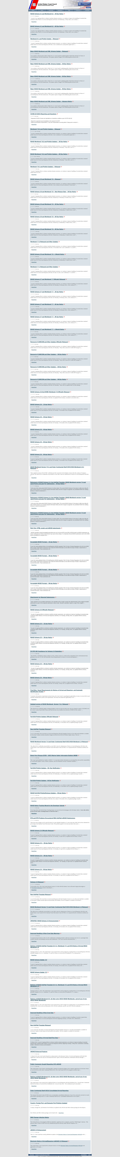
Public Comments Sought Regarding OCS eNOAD (45, 1064)
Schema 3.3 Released (37, 882)
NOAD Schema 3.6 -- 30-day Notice (41, 417)
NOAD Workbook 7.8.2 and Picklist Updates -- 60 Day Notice (48, 154)
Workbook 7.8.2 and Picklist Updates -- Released (45, 129)
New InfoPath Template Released (40, 729)
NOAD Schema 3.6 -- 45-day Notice (41, 429)
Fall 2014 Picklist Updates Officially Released (44, 716)
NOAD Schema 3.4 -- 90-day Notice (41, 869)
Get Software (84, 1154)
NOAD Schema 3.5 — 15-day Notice (41, 623)
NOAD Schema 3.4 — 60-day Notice (41, 855)
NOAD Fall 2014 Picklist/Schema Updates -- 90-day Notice (48, 793)
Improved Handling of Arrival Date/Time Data (44, 1038)
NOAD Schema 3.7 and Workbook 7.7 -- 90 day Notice (46, 317)
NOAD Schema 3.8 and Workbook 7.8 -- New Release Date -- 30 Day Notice (53, 191)
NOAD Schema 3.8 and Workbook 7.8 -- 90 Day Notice (46, 229)
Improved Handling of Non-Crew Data (41, 1013)
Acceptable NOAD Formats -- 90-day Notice (43, 583)
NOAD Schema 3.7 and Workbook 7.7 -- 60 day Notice (46, 304)
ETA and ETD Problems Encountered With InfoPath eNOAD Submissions (52, 818)
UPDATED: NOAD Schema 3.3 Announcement (44, 921)
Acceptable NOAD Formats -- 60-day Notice (43, 569)
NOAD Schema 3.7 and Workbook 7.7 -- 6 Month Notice (47, 329)
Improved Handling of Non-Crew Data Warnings (45, 933)
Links (89, 1154)
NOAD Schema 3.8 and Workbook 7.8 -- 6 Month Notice (47, 254)
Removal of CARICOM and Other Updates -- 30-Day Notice (48, 354)
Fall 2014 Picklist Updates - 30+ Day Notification (45, 768)
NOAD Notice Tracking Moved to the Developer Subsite (47, 805)
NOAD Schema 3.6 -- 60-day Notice (41, 442)
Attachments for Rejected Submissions (42, 597)
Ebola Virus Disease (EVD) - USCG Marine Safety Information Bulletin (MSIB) (54, 755)
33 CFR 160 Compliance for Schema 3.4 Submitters (46, 651)
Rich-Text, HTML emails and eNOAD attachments (45, 528)
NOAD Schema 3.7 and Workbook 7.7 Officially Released (47, 279)
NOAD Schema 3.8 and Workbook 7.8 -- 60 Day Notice (46, 216)
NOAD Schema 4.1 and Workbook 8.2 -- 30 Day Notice (46, 14)
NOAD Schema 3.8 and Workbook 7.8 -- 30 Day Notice (46, 204)
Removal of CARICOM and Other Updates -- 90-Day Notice (48, 379)
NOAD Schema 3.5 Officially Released (42, 610)
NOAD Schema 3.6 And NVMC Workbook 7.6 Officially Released (50, 392)
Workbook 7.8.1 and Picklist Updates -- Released (45, 166)
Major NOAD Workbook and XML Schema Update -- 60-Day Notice (50, 76)
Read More (34, 21)
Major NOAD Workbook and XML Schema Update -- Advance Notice (51, 101)
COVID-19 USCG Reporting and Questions (43, 114)
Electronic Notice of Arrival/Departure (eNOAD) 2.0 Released (49, 1141)
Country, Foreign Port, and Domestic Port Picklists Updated (48, 1103)
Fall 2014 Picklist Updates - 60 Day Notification (44, 780)
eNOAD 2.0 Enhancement (38, 1130)
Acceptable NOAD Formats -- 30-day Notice (43, 556)
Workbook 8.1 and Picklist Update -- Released (44, 39)
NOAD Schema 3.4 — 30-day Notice (41, 843)
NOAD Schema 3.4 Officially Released (42, 830)
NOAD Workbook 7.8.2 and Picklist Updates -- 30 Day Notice (48, 141)
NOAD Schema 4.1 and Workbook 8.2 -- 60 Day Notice (46, 26)
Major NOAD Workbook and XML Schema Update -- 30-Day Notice (50, 64)
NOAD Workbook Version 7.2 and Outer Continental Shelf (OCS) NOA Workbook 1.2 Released (59, 907)
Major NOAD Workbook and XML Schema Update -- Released (49, 51)
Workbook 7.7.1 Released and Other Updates (44, 267)
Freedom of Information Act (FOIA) (42, 1154)
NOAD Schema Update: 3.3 (38, 960)
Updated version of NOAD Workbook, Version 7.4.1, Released (49, 704)
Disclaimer (32, 1154)
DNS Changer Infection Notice (39, 1117)
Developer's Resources (37, 887)
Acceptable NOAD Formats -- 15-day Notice (43, 542)
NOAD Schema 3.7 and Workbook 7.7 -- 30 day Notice (46, 292)
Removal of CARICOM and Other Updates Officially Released (49, 342)
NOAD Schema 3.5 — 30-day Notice (41, 637)
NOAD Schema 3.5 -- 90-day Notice (41, 677)
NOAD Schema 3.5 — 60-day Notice (41, 664)
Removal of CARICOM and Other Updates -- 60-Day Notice (48, 367)
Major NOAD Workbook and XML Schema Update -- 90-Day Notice (50, 89)
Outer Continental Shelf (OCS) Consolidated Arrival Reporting (49, 1090)
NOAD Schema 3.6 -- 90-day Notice (41, 454)
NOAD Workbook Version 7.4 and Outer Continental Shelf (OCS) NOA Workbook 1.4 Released (59, 741)
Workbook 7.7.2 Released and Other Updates (44, 241)
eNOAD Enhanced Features (38, 1051)
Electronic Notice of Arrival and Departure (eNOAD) (70, 1134)
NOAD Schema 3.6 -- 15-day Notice (41, 404)
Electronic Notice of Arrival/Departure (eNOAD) (72, 1145)
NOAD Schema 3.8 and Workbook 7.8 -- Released (45, 179)
